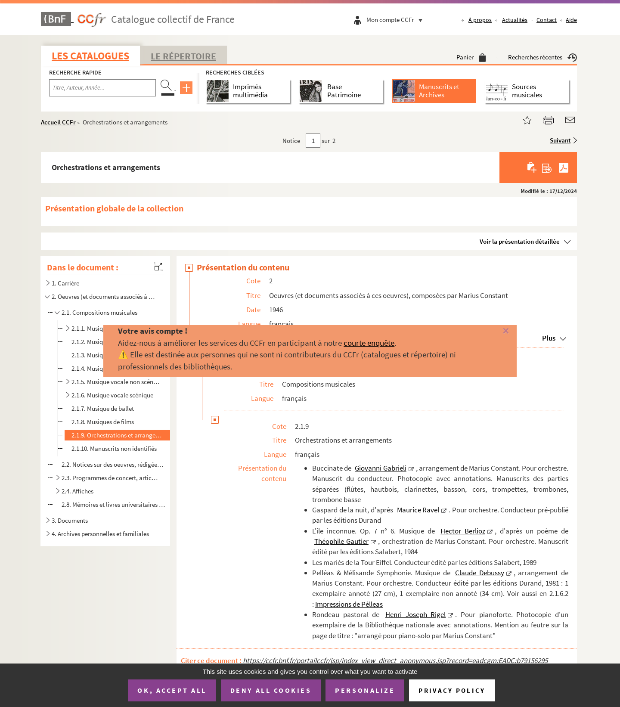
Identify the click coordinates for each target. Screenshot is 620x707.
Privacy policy (451, 690)
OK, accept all (171, 690)
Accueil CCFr (58, 122)
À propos (480, 20)
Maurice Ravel (418, 510)
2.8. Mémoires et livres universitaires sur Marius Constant (113, 504)
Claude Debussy (479, 572)
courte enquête (369, 343)
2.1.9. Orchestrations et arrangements (119, 435)
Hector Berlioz (462, 531)
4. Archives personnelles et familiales (100, 534)
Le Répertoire (183, 56)
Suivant (560, 140)
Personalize (365, 690)
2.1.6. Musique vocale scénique (112, 395)
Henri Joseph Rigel (415, 614)
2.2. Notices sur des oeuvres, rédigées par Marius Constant (113, 464)
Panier (471, 57)
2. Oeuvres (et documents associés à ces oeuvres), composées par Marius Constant (105, 296)
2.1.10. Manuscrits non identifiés (114, 448)
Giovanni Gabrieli (380, 468)
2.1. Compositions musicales (99, 312)
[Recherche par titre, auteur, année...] (102, 87)
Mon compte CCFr (396, 19)
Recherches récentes (542, 57)
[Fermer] (491, 331)
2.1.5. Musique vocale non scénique (115, 382)
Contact (546, 20)
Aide (571, 20)
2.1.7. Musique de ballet (102, 408)
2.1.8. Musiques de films (102, 422)
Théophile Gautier (341, 541)
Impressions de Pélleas (349, 604)
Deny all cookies (270, 690)
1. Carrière (65, 283)
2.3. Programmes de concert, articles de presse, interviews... (110, 478)
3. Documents (70, 520)
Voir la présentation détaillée (520, 241)
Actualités (514, 20)
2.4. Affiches (77, 491)
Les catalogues (90, 55)
